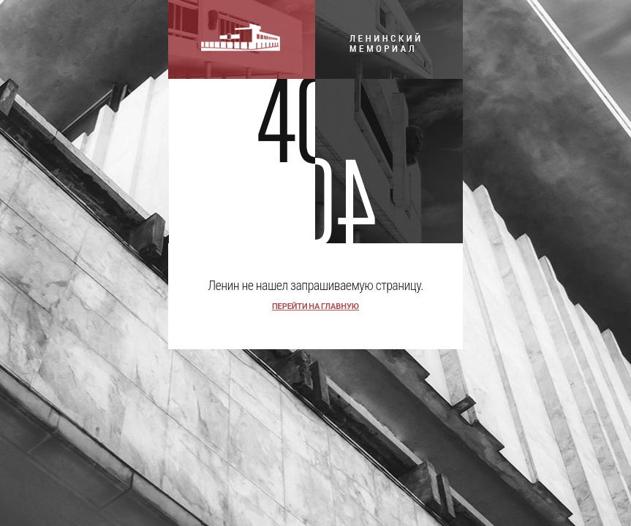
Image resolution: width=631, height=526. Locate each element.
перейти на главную (315, 306)
